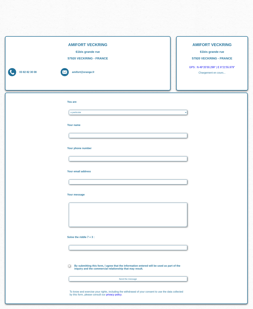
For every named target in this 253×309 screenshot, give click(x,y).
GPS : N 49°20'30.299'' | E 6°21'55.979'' (212, 67)
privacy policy (113, 294)
